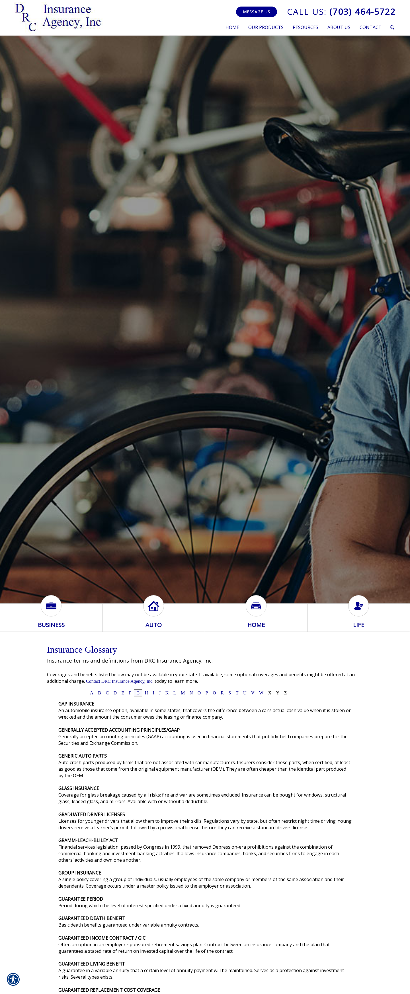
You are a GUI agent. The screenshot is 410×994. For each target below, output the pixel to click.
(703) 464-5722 (341, 11)
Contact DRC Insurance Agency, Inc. (119, 681)
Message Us (256, 12)
